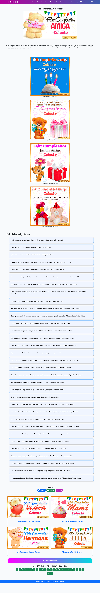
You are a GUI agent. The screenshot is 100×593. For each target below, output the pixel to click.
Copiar (59, 490)
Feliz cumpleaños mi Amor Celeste (28, 522)
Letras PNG (90, 2)
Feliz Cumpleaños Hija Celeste (72, 552)
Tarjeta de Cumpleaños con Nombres (40, 2)
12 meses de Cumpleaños (56, 2)
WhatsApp (50, 490)
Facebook (41, 490)
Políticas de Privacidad (55, 581)
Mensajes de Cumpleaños (69, 2)
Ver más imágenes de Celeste (50, 560)
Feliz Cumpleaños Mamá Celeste (72, 522)
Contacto (62, 581)
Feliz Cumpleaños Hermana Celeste (28, 552)
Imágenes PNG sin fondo (81, 2)
